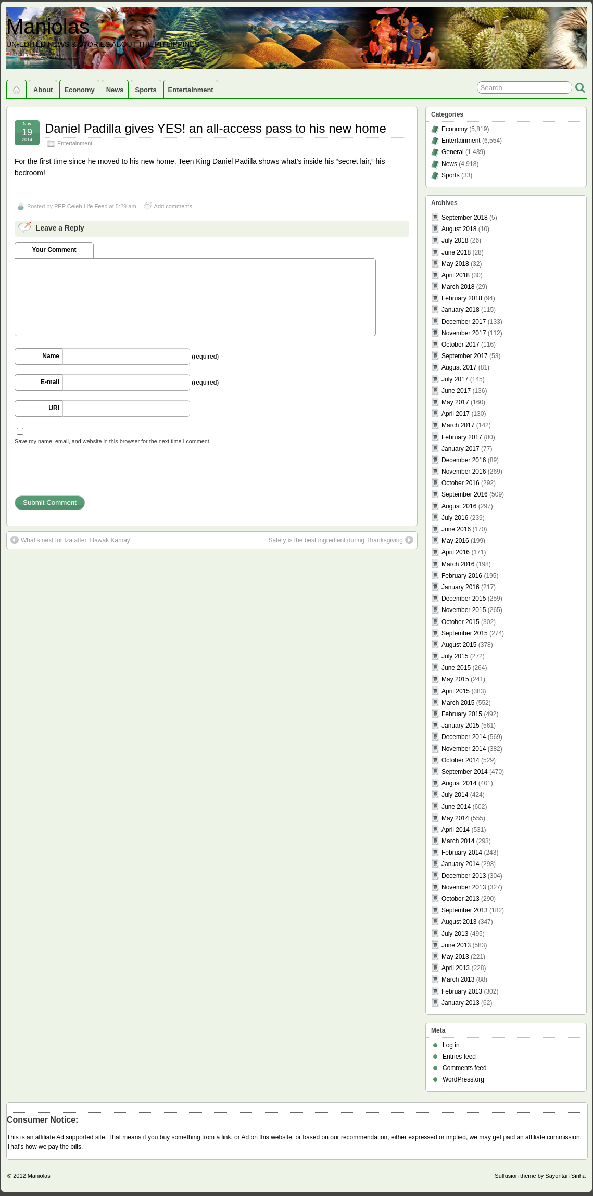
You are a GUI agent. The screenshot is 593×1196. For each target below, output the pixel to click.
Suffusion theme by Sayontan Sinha (540, 1176)
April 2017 (455, 413)
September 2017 (464, 356)
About (43, 90)
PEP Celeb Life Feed (81, 206)
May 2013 (455, 956)
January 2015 (460, 725)
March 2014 (457, 841)
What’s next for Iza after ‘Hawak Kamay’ (71, 540)
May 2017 (455, 402)
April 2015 (455, 691)
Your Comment (54, 249)
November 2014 (463, 749)
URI (53, 408)
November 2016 (463, 471)
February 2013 (461, 991)
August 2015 (458, 644)
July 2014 (454, 794)
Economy (79, 90)
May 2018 (455, 264)
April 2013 (455, 968)
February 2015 (461, 714)
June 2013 (456, 945)
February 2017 (461, 437)
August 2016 (458, 506)
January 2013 (460, 1003)
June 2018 (456, 252)
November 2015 (463, 610)
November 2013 (463, 887)
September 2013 (464, 910)
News (115, 90)
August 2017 (458, 367)
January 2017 (460, 448)
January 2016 (460, 587)
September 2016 (464, 494)
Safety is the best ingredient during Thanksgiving (340, 540)
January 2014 (460, 864)
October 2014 (460, 760)
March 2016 (457, 564)
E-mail (50, 382)
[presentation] (94, 475)
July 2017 (454, 379)
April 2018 (455, 275)
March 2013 (457, 979)
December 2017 (463, 321)
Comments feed (465, 1068)
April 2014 (455, 829)
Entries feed (459, 1056)
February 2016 (461, 575)
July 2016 (454, 517)
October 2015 (460, 622)
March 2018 (457, 286)
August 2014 (458, 783)
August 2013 (458, 921)
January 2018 (460, 309)
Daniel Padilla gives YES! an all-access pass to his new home (215, 128)
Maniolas (48, 26)
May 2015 (455, 679)
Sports (146, 90)
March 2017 (457, 425)
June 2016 (456, 529)
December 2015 (463, 598)
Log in (451, 1045)
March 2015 (457, 702)
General (452, 152)
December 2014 (463, 737)
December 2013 (463, 876)
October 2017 (460, 344)
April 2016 (455, 552)
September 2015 (464, 633)
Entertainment (190, 90)
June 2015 (456, 667)
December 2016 (463, 460)
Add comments (173, 206)
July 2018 (454, 240)
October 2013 (460, 898)
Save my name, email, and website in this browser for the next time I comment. (113, 441)
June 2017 (456, 391)
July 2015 (454, 656)
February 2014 (461, 852)
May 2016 (455, 540)
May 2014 (455, 818)
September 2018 (464, 217)
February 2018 (461, 298)
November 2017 (463, 333)
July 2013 (454, 933)
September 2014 (464, 771)
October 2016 (460, 483)
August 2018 (458, 229)
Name (50, 356)
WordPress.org (463, 1079)
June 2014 (456, 806)
